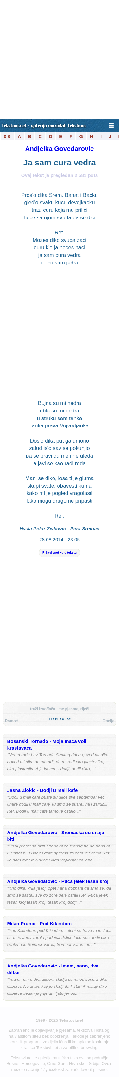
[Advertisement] (59, 59)
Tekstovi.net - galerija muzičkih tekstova (44, 126)
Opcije (108, 721)
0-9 (7, 136)
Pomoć (11, 721)
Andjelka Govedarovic (59, 148)
